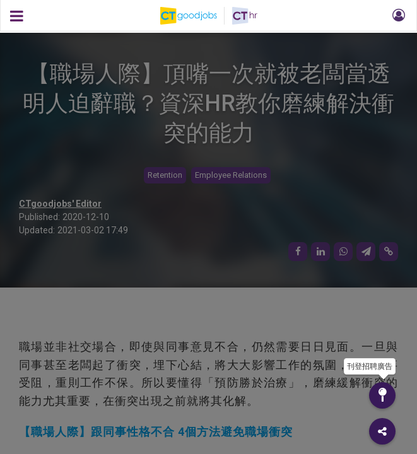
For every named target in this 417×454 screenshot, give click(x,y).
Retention (165, 175)
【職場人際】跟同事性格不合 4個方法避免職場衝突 (156, 431)
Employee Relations (231, 175)
